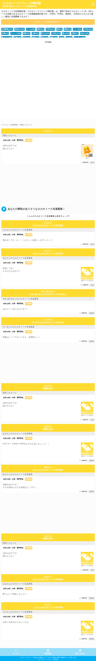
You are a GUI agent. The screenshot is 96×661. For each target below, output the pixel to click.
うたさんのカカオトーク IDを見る (48, 607)
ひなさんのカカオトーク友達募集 (17, 230)
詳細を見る (48, 388)
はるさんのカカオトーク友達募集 (17, 433)
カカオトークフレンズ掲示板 (21, 5)
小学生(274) (56, 33)
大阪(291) (35, 33)
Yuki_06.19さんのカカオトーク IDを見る (48, 294)
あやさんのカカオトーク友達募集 (17, 474)
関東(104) (53, 37)
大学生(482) (88, 29)
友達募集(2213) (7, 29)
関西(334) (26, 33)
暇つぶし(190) (7, 37)
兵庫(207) (74, 33)
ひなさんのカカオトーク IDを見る (48, 225)
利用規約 (48, 653)
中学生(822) (50, 29)
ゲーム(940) (30, 29)
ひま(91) (69, 37)
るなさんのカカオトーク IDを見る (48, 253)
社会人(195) (84, 33)
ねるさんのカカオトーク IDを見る (48, 579)
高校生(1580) (19, 29)
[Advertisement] (48, 64)
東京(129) (44, 37)
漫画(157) (35, 37)
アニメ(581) (77, 29)
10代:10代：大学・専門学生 (13, 140)
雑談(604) (67, 29)
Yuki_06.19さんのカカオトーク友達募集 (20, 299)
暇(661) (59, 29)
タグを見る (48, 42)
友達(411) (5, 33)
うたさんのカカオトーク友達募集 (17, 612)
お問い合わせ (80, 653)
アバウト (16, 653)
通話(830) (40, 29)
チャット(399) (16, 33)
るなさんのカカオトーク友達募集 (17, 258)
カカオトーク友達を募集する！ (48, 22)
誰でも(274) (45, 33)
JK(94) (61, 37)
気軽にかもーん (9, 135)
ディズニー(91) (79, 37)
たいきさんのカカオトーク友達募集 (18, 327)
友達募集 (28, 140)
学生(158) (26, 37)
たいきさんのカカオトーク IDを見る (48, 322)
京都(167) (17, 37)
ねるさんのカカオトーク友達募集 (17, 584)
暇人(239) (65, 33)
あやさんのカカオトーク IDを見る (48, 470)
